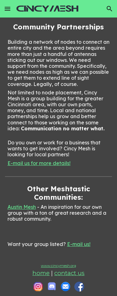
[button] (7, 8)
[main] (58, 94)
